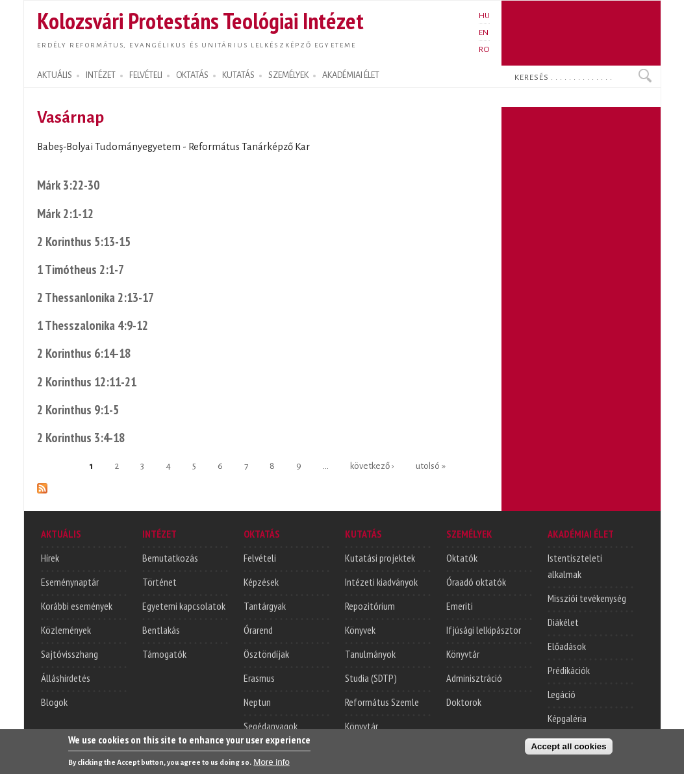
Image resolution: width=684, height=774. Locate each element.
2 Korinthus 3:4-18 (81, 437)
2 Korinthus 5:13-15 (84, 241)
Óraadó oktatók (476, 581)
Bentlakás (161, 629)
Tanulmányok (370, 653)
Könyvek (360, 629)
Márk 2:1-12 (65, 213)
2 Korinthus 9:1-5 (78, 409)
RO (484, 49)
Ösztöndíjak (266, 653)
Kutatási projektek (380, 557)
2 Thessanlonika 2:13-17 (95, 297)
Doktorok (463, 701)
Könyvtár (361, 725)
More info (271, 764)
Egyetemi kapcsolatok (183, 605)
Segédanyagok (271, 725)
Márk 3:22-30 (68, 185)
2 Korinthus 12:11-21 (86, 381)
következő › (372, 465)
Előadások (567, 646)
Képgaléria (567, 718)
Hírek (50, 557)
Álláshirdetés (65, 677)
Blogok (54, 701)
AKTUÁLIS (54, 75)
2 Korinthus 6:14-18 (84, 353)
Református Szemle (382, 701)
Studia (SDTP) (371, 677)
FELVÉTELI (145, 75)
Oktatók (461, 557)
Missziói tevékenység (587, 598)
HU (484, 15)
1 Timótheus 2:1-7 (80, 269)
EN (483, 32)
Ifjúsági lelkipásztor (483, 629)
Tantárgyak (265, 605)
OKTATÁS (192, 75)
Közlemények (66, 629)
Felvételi (260, 557)
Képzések (261, 581)
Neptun (257, 701)
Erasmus (259, 677)
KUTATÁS (238, 75)
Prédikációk (569, 670)
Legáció (562, 694)
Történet (159, 581)
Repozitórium (370, 605)
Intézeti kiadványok (381, 581)
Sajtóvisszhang (69, 653)
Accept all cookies (568, 749)
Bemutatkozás (170, 557)
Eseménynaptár (70, 581)
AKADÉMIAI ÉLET (350, 75)
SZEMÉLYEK (288, 75)
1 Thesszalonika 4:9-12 (92, 325)
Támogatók (164, 653)
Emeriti (459, 605)
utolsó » (431, 465)
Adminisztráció (474, 677)
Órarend (258, 629)
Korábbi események (76, 605)
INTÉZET (101, 75)
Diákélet (563, 622)
